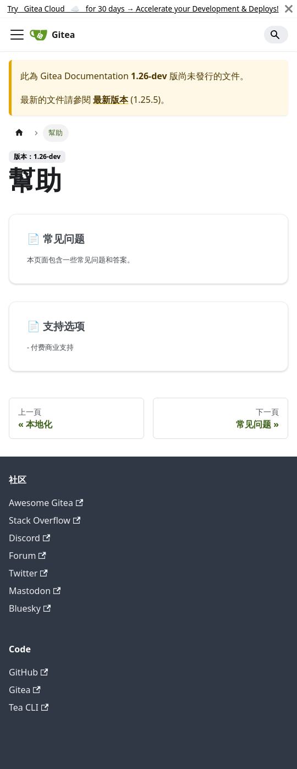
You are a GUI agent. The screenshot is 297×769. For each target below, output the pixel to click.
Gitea (25, 690)
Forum (27, 556)
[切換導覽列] (17, 34)
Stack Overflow (44, 520)
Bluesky (30, 608)
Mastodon (35, 591)
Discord (29, 538)
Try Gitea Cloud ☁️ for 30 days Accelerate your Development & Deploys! (142, 8)
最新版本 (110, 100)
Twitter (28, 573)
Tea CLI (28, 707)
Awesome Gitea (46, 503)
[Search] (276, 34)
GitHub (28, 672)
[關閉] (288, 9)
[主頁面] (19, 132)
